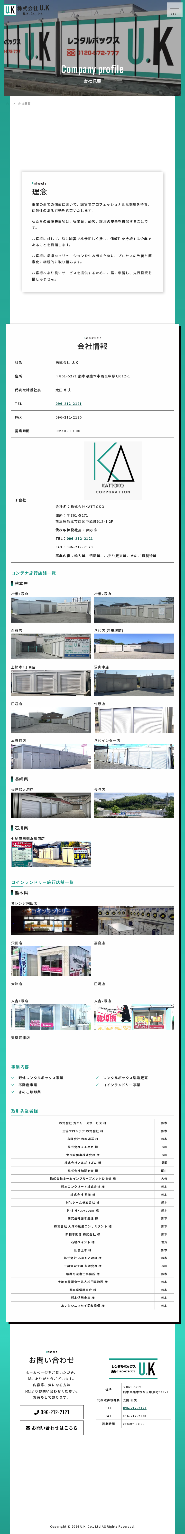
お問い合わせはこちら (55, 1427)
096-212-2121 (69, 403)
